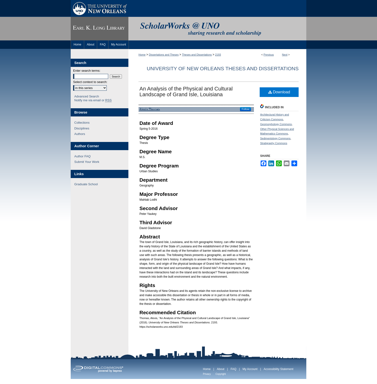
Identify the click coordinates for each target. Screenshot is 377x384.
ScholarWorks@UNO (217, 28)
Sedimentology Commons (275, 138)
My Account (250, 369)
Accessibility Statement (278, 369)
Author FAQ (82, 156)
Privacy (207, 374)
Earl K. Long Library (99, 28)
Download (279, 92)
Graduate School (86, 184)
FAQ (233, 369)
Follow (245, 109)
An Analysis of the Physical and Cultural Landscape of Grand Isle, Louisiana (186, 91)
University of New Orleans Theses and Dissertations (223, 68)
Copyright (220, 374)
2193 (218, 54)
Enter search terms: (86, 70)
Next (285, 54)
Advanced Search (86, 96)
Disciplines (81, 128)
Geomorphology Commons (276, 124)
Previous (269, 54)
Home (141, 54)
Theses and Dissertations (197, 54)
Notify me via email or (93, 100)
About (220, 369)
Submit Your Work (86, 162)
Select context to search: (90, 82)
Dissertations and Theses (164, 54)
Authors (79, 134)
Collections (82, 122)
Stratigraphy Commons (273, 143)
